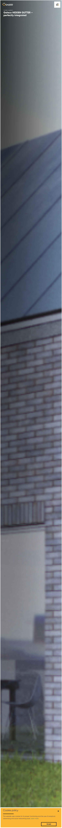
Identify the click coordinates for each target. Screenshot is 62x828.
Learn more (35, 818)
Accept (49, 824)
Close (58, 811)
